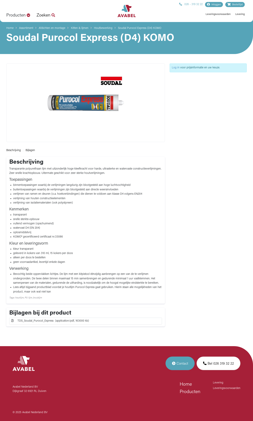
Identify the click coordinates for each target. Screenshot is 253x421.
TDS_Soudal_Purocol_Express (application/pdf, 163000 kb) (50, 320)
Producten (190, 392)
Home (10, 28)
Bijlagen (30, 150)
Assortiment (26, 28)
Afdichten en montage (52, 28)
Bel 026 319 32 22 (218, 363)
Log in (175, 67)
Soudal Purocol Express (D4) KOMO (139, 28)
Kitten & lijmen (79, 28)
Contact (180, 363)
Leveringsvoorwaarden (218, 14)
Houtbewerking (103, 28)
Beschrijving (13, 150)
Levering (240, 14)
